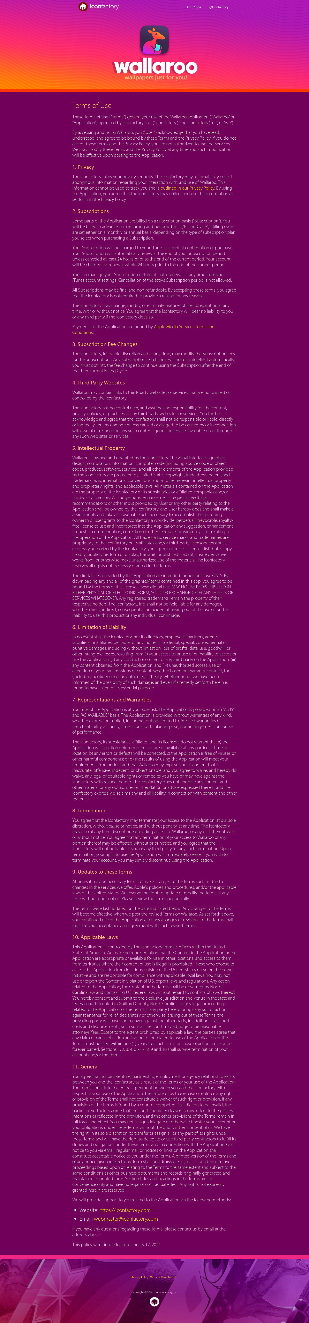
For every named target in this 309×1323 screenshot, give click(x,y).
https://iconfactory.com (125, 1209)
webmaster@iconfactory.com (126, 1218)
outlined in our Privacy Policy (187, 188)
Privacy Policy (139, 1277)
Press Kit (172, 1277)
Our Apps (194, 7)
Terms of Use (158, 1277)
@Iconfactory (218, 7)
